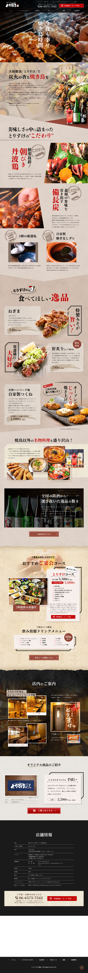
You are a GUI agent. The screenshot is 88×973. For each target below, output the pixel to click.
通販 (64, 10)
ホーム (11, 10)
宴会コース (51, 10)
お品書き (37, 10)
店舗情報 (77, 10)
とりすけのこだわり (24, 10)
